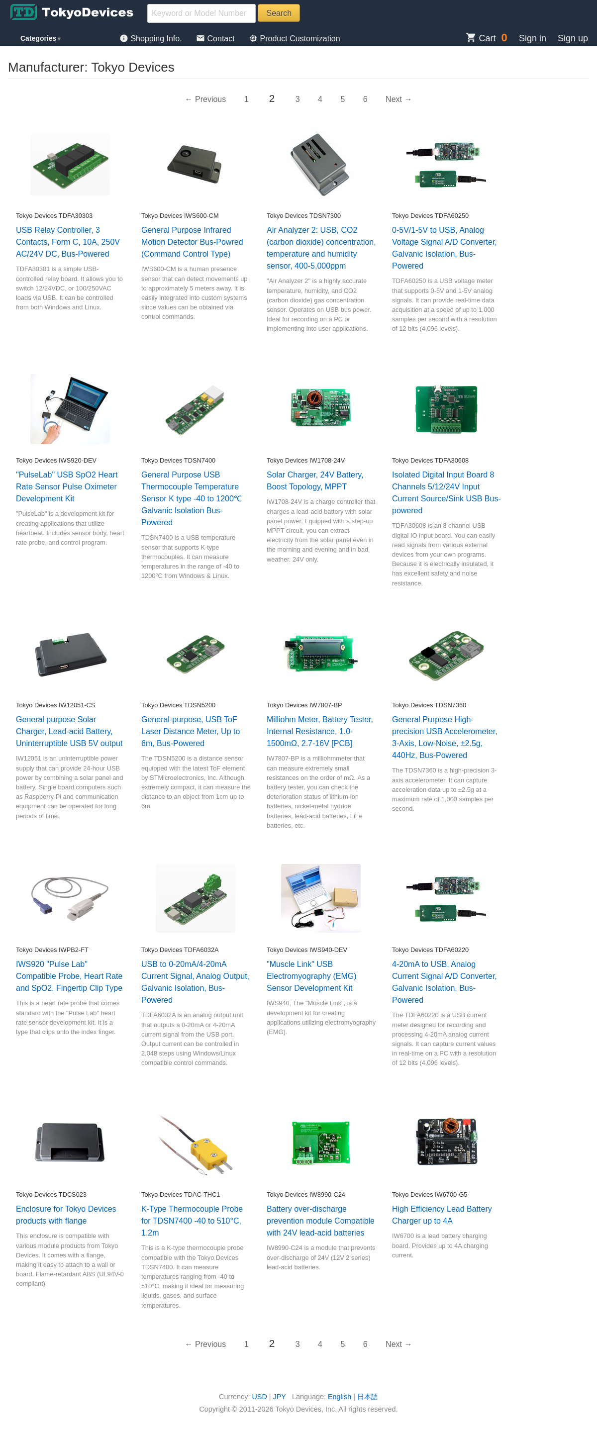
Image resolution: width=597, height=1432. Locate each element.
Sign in (532, 38)
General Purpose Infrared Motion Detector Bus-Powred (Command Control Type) (192, 242)
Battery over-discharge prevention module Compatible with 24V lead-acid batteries (321, 1221)
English (339, 1397)
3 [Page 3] (298, 99)
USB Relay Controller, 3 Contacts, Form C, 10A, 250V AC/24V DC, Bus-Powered (68, 242)
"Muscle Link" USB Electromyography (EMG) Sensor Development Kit (312, 976)
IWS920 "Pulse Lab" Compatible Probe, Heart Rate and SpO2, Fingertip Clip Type (69, 976)
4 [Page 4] (320, 99)
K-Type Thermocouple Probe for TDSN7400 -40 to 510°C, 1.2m (192, 1221)
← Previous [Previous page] (205, 99)
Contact (216, 38)
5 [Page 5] (342, 99)
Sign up (573, 38)
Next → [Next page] (399, 99)
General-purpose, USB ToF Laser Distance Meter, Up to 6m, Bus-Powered (190, 731)
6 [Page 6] (365, 99)
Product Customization (294, 38)
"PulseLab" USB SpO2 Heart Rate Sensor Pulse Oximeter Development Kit (66, 487)
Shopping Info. (151, 38)
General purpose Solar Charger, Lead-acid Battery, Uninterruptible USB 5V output (69, 731)
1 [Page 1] (246, 99)
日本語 (367, 1397)
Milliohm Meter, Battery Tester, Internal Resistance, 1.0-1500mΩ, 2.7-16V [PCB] (320, 731)
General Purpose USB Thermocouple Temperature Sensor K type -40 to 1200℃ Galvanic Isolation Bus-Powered (191, 499)
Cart (481, 38)
